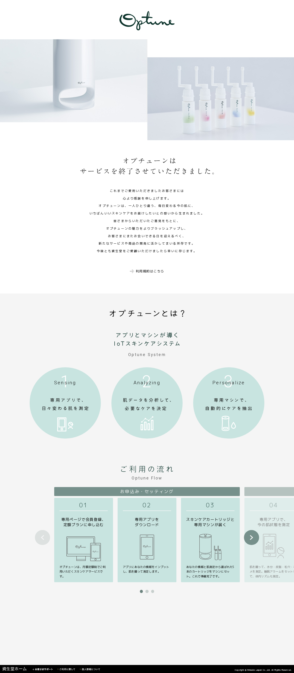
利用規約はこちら (150, 271)
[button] (141, 591)
